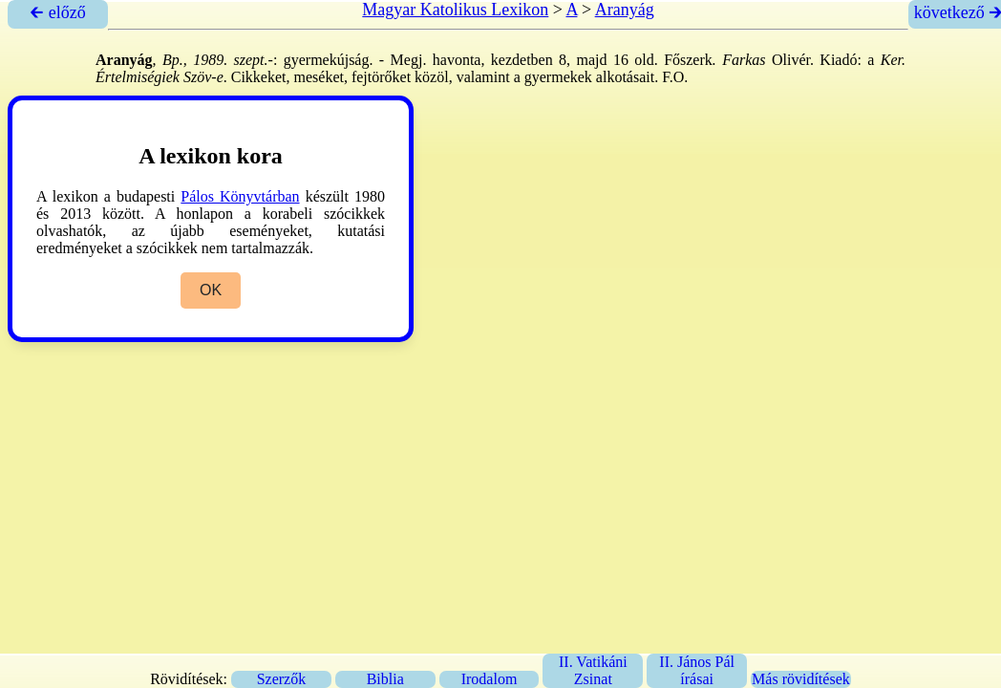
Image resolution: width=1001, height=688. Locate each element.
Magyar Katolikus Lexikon (455, 9)
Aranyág (624, 9)
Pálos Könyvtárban (240, 196)
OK (211, 290)
